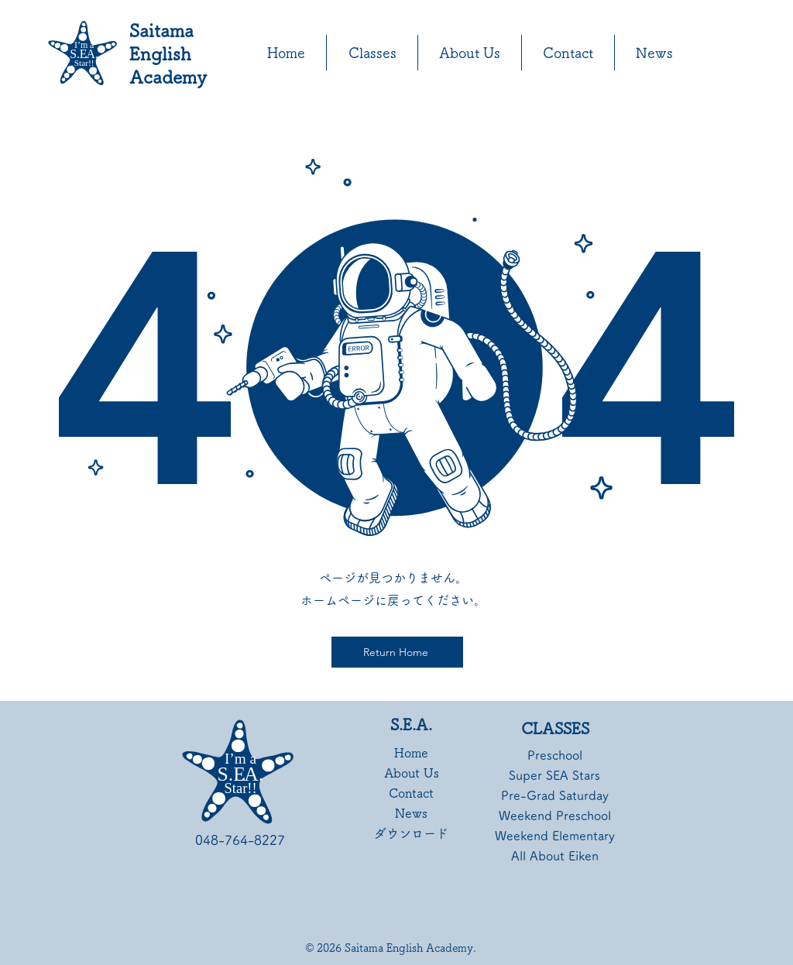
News (411, 813)
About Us (411, 773)
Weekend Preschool (555, 815)
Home (411, 753)
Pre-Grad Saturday (555, 795)
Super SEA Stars (555, 775)
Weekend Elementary (555, 835)
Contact (411, 793)
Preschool (554, 755)
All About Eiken (555, 856)
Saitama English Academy (168, 54)
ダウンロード (412, 833)
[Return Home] (397, 652)
